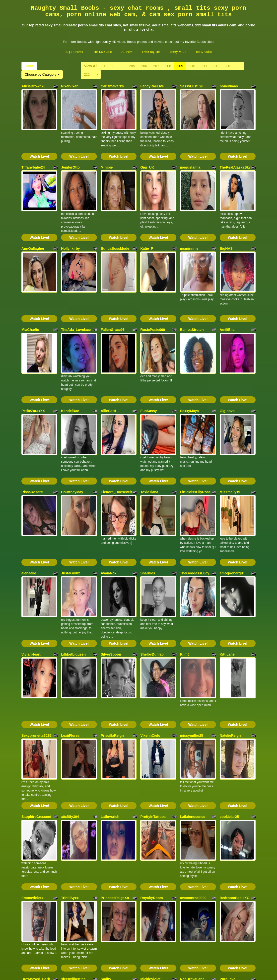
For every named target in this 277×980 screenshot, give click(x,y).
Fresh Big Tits (151, 52)
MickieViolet (150, 828)
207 (156, 66)
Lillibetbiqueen (73, 558)
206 (144, 66)
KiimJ (185, 558)
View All (90, 66)
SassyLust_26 (191, 86)
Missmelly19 (230, 424)
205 (132, 66)
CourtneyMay (72, 424)
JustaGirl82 (70, 491)
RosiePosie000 (152, 289)
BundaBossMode (115, 221)
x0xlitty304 (70, 693)
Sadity (106, 828)
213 (228, 66)
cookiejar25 (229, 693)
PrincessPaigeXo (115, 761)
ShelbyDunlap (151, 558)
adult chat (132, 936)
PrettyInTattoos (153, 693)
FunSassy (148, 356)
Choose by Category (42, 74)
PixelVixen (69, 86)
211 (204, 66)
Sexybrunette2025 (36, 626)
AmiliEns (227, 289)
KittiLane (227, 558)
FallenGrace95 (113, 289)
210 (192, 66)
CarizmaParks (112, 86)
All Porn (126, 52)
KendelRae (70, 356)
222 (87, 74)
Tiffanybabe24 (33, 154)
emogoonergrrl (232, 491)
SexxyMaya (189, 356)
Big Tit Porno (74, 52)
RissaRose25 (32, 424)
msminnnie (189, 221)
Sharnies (147, 491)
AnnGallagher (32, 221)
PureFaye (227, 828)
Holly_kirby (70, 221)
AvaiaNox (108, 491)
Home (29, 66)
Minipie (107, 154)
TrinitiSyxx (70, 761)
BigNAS (226, 221)
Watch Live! (39, 143)
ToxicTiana (149, 424)
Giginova (227, 356)
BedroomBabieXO (235, 761)
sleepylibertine (73, 828)
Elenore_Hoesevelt (116, 424)
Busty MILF (178, 52)
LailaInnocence (192, 693)
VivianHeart (31, 558)
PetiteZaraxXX (33, 356)
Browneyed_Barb (35, 828)
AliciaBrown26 (33, 86)
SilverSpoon (111, 558)
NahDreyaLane (192, 828)
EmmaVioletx (32, 761)
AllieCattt (108, 356)
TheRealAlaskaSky (235, 154)
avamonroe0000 (193, 761)
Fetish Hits (142, 973)
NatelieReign (230, 626)
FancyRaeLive (152, 86)
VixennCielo (150, 626)
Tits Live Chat (102, 52)
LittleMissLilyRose (195, 424)
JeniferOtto (70, 154)
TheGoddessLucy (194, 491)
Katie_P (146, 221)
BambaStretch (192, 289)
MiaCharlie (30, 289)
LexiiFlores (70, 626)
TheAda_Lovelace (76, 289)
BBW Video (204, 52)
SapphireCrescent (36, 693)
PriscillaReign (112, 626)
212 (216, 66)
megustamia (190, 154)
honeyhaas (229, 86)
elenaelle (28, 491)
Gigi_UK (147, 154)
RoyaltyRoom (151, 761)
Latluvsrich (110, 693)
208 (168, 66)
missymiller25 (191, 626)
